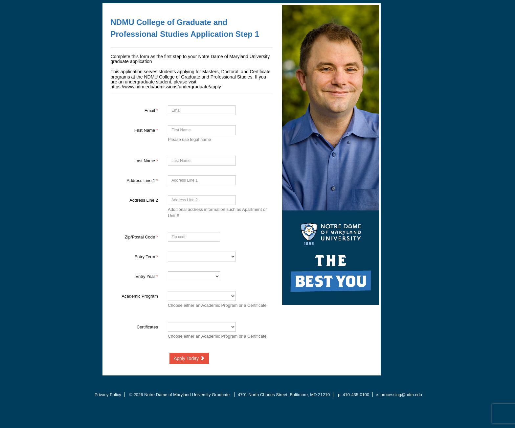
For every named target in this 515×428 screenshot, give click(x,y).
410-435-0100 (356, 394)
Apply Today (189, 358)
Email (151, 110)
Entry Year (146, 276)
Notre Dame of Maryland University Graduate (187, 394)
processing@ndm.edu (401, 394)
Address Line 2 (143, 200)
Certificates (147, 327)
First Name (146, 130)
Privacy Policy (108, 394)
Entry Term (146, 256)
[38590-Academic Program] (202, 296)
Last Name (146, 160)
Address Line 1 (142, 180)
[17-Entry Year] (194, 276)
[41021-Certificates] (202, 327)
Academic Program (140, 296)
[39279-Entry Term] (202, 256)
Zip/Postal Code (141, 237)
